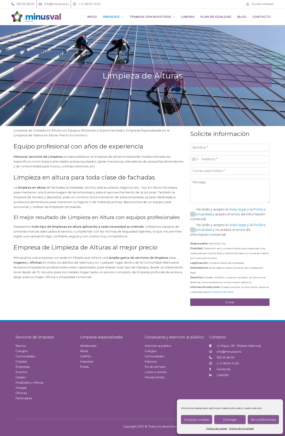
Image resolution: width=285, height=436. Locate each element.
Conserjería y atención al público (174, 337)
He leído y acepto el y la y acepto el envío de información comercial (227, 214)
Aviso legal (237, 209)
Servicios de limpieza (35, 337)
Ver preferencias (263, 419)
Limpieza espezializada (101, 337)
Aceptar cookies (196, 419)
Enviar (230, 302)
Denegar (230, 419)
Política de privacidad (241, 428)
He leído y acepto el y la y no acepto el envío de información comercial (227, 230)
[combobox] (195, 159)
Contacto (217, 337)
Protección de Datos (221, 291)
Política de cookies (216, 428)
